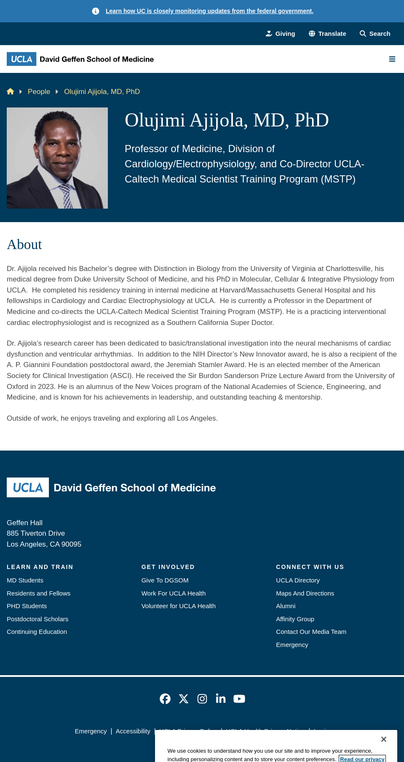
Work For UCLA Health (174, 593)
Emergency (292, 644)
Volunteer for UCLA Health (179, 605)
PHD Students (27, 605)
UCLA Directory (298, 580)
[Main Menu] (392, 59)
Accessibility (133, 731)
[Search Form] (375, 34)
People (39, 92)
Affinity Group (295, 618)
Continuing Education (37, 631)
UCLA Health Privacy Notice (265, 731)
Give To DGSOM (165, 580)
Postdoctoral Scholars (37, 618)
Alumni (285, 605)
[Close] (384, 751)
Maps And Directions (305, 593)
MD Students (25, 580)
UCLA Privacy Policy (188, 731)
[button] (327, 34)
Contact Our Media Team (311, 631)
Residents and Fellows (38, 593)
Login (321, 731)
